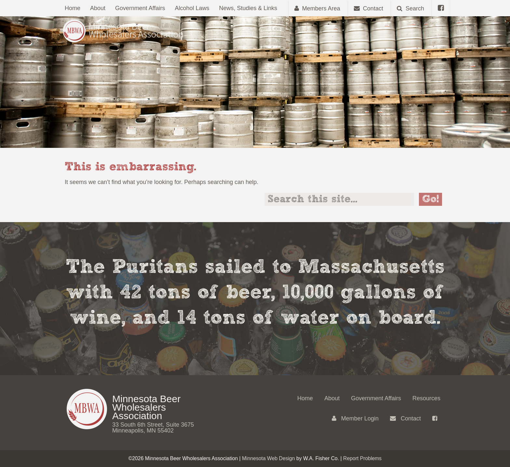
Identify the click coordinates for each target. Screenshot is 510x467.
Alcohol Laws (192, 8)
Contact (405, 418)
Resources (426, 398)
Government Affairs (140, 8)
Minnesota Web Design (268, 458)
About (97, 8)
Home (72, 8)
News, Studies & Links (248, 8)
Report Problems (362, 458)
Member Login (355, 418)
